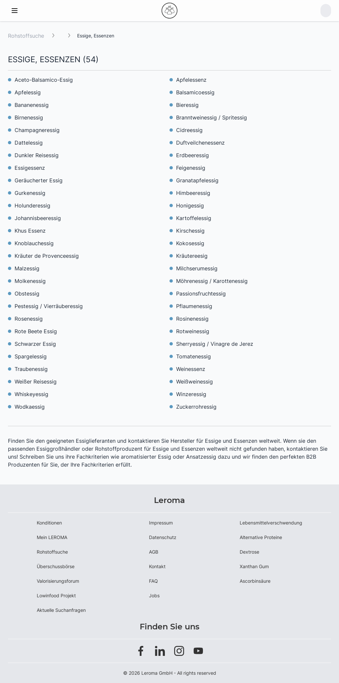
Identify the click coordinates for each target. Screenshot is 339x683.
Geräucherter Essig (39, 180)
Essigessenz (30, 167)
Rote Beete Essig (36, 331)
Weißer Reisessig (36, 381)
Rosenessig (29, 318)
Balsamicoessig (195, 92)
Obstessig (27, 293)
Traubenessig (31, 369)
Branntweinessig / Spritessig (211, 117)
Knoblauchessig (34, 243)
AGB (153, 552)
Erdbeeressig (192, 155)
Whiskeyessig (31, 394)
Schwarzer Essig (35, 344)
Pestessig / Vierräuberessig (49, 306)
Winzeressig (191, 394)
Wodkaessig (30, 406)
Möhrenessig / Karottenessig (212, 281)
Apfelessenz (191, 79)
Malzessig (27, 268)
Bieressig (187, 105)
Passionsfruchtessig (201, 293)
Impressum (161, 522)
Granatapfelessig (197, 180)
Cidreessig (189, 130)
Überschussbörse (55, 566)
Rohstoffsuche (26, 35)
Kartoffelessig (193, 218)
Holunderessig (32, 205)
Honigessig (190, 205)
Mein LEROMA (52, 537)
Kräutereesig (192, 255)
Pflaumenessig (194, 306)
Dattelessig (29, 142)
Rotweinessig (192, 331)
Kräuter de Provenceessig (47, 255)
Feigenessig (190, 167)
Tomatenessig (193, 356)
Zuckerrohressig (196, 406)
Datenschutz (162, 537)
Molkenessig (30, 281)
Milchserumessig (197, 268)
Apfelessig (28, 92)
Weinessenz (190, 369)
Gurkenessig (30, 193)
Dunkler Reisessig (37, 155)
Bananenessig (32, 105)
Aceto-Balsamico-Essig (44, 79)
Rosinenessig (192, 318)
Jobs (154, 595)
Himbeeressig (193, 193)
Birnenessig (29, 117)
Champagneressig (37, 130)
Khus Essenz (30, 230)
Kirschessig (190, 230)
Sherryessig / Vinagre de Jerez (214, 344)
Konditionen (49, 522)
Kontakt (157, 566)
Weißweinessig (194, 381)
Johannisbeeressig (38, 218)
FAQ (153, 581)
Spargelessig (31, 356)
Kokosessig (190, 243)
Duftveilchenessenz (200, 142)
